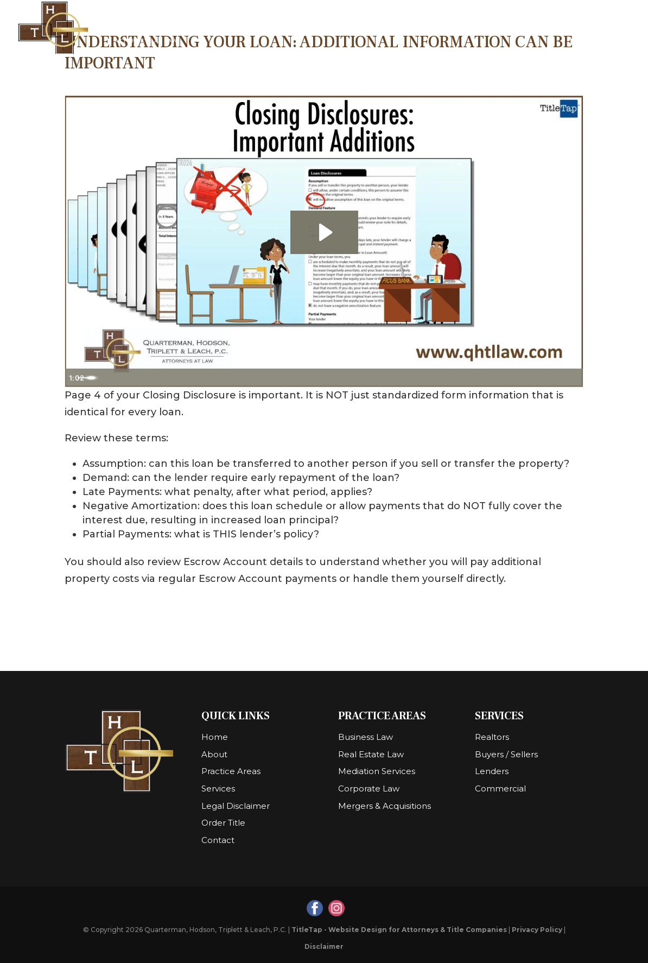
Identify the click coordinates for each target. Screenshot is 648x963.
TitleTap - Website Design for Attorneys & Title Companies (399, 930)
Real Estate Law (371, 754)
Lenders (492, 771)
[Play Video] (75, 378)
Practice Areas (398, 28)
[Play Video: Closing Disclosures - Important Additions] (324, 232)
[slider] (312, 378)
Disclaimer (324, 946)
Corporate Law (368, 788)
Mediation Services (376, 771)
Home (228, 28)
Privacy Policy (537, 930)
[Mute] (529, 378)
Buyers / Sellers (506, 754)
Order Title (536, 28)
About (264, 28)
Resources (322, 28)
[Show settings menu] (551, 378)
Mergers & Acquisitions (384, 806)
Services (471, 28)
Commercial (500, 788)
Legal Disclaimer (235, 806)
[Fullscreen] (572, 378)
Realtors (492, 737)
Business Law (365, 737)
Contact (590, 28)
